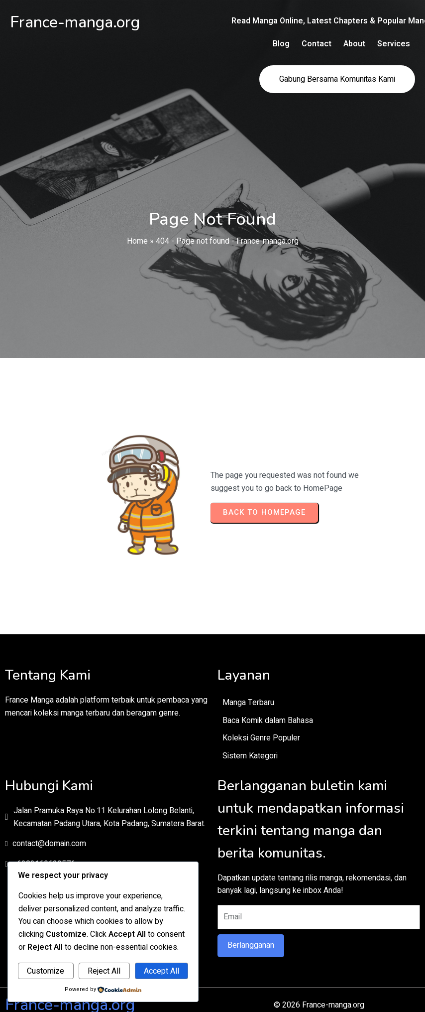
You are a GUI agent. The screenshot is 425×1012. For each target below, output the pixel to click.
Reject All (104, 971)
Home (137, 214)
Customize (45, 971)
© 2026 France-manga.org (212, 970)
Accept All (161, 971)
